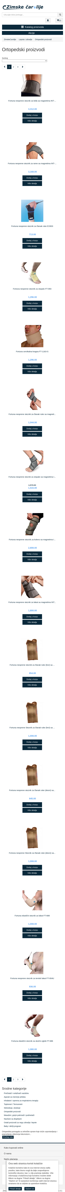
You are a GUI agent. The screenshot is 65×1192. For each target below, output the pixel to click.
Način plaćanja (11, 1159)
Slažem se (29, 1189)
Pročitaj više (8, 1137)
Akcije (31, 33)
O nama (7, 1153)
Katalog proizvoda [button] (32, 27)
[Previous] (4, 67)
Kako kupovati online (13, 1148)
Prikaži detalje (15, 1189)
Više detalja (32, 121)
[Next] (22, 67)
